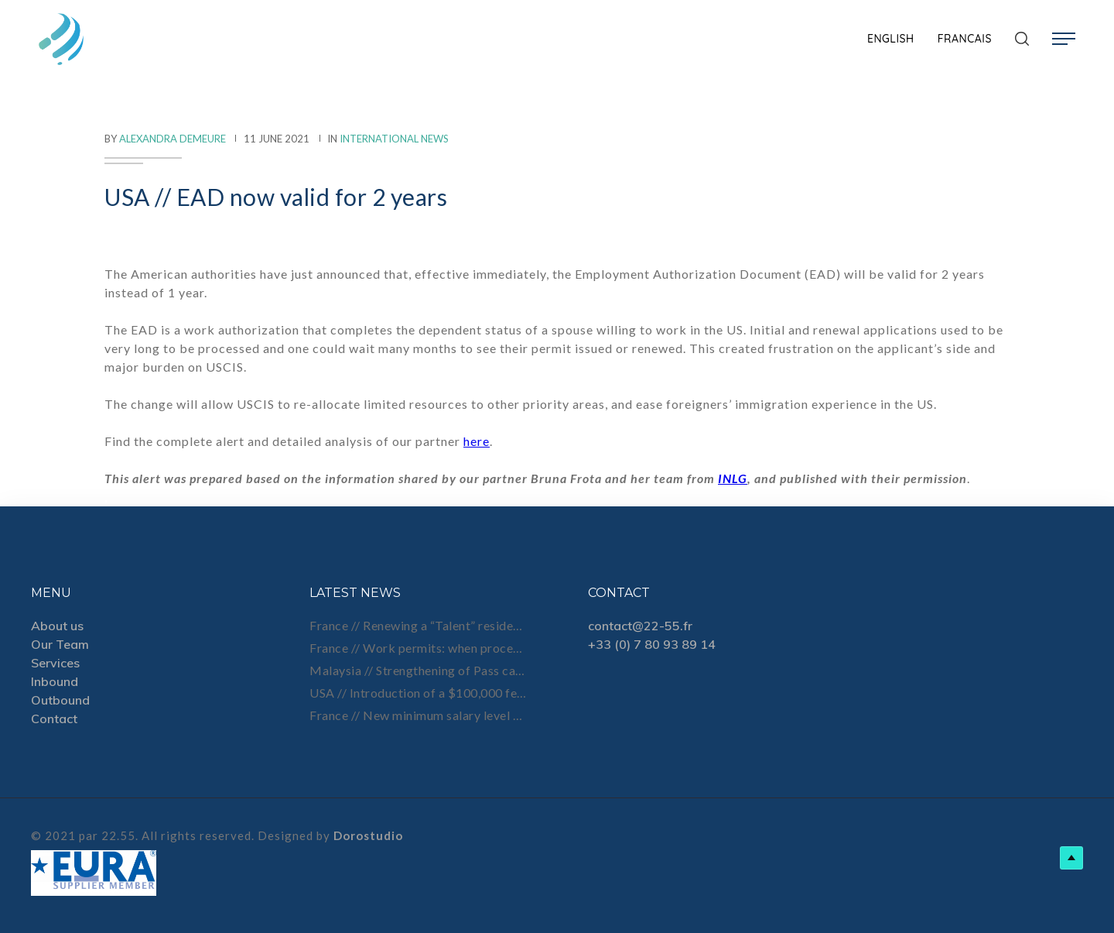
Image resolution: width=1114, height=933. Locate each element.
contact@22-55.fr (640, 625)
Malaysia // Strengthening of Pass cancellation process (417, 670)
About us (57, 625)
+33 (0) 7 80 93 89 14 (652, 644)
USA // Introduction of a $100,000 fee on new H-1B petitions (417, 692)
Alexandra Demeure (172, 138)
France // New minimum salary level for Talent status (417, 715)
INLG (732, 478)
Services (55, 663)
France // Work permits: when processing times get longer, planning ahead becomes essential (417, 647)
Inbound (54, 681)
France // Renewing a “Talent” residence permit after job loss (417, 625)
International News (394, 138)
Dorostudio (368, 835)
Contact (54, 718)
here (476, 441)
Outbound (60, 700)
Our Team (60, 644)
